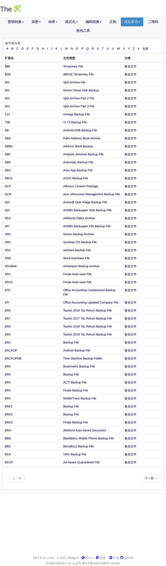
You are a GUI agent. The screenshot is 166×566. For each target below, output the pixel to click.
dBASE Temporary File (78, 74)
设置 (102, 558)
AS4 (7, 250)
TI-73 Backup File (75, 122)
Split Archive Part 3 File (78, 106)
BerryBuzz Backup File (78, 446)
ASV (8, 274)
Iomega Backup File (76, 114)
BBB (8, 438)
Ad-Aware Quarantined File (81, 462)
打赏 (114, 558)
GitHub (126, 558)
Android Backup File (76, 350)
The (10, 9)
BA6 (7, 310)
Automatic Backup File (78, 162)
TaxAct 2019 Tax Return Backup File (87, 334)
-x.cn (63, 563)
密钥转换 (16, 22)
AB (7, 130)
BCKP (9, 462)
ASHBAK (11, 266)
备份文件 (130, 66)
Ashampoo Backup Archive (81, 266)
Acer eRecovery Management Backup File (91, 194)
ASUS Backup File (75, 178)
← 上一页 (14, 478)
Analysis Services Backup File (83, 154)
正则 (112, 22)
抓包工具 (83, 30)
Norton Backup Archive (78, 234)
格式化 (71, 22)
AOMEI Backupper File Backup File (86, 226)
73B (7, 122)
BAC (8, 342)
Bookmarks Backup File (79, 366)
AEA (8, 218)
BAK (8, 366)
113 (7, 114)
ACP (8, 186)
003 (7, 106)
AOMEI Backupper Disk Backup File (87, 210)
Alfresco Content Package (80, 186)
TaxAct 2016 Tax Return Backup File (87, 310)
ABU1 (9, 178)
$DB (8, 74)
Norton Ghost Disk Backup (81, 90)
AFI (7, 226)
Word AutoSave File (76, 258)
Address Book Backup (78, 146)
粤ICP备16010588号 (96, 563)
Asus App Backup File (78, 170)
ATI (7, 302)
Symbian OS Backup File (80, 242)
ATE (7, 290)
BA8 (7, 326)
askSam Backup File (77, 250)
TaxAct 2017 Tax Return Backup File (87, 318)
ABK (8, 162)
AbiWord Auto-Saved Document (84, 430)
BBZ (8, 446)
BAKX (9, 422)
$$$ (7, 66)
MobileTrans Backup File (79, 398)
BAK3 (9, 414)
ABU (8, 170)
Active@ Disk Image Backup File (85, 202)
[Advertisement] (83, 524)
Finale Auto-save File (77, 274)
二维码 (153, 22)
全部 (145, 48)
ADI (7, 202)
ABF (8, 154)
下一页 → (151, 478)
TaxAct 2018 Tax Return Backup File (87, 326)
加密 (36, 22)
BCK (8, 454)
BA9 (7, 334)
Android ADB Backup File (80, 130)
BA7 (7, 318)
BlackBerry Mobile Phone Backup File (88, 438)
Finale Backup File (75, 390)
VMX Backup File (74, 454)
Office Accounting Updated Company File (90, 302)
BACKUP (11, 350)
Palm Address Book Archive (81, 138)
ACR (8, 194)
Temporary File (73, 66)
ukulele (115, 563)
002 (7, 98)
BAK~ (9, 430)
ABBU (9, 146)
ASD (8, 258)
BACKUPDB (13, 358)
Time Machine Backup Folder (82, 358)
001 (7, 82)
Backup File (71, 342)
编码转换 (94, 22)
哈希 (52, 22)
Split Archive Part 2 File (78, 98)
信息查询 (132, 22)
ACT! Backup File (75, 382)
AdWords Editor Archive (79, 218)
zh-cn (88, 558)
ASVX (9, 282)
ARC (8, 234)
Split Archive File (74, 82)
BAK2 (9, 406)
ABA (8, 138)
